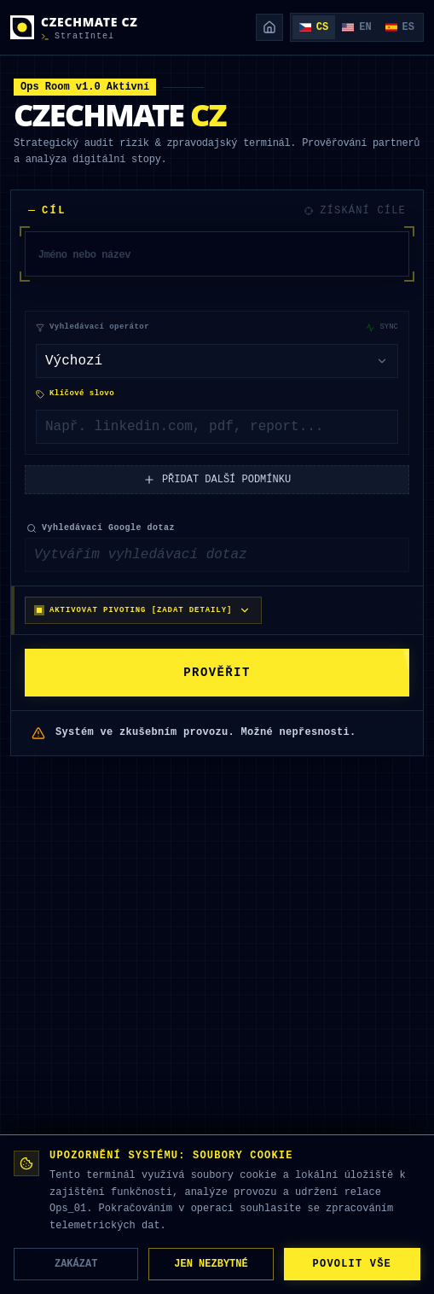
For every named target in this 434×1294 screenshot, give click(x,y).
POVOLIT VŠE (352, 1263)
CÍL (47, 211)
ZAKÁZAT (76, 1263)
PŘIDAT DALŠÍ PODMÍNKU (217, 482)
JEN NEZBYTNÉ (210, 1263)
